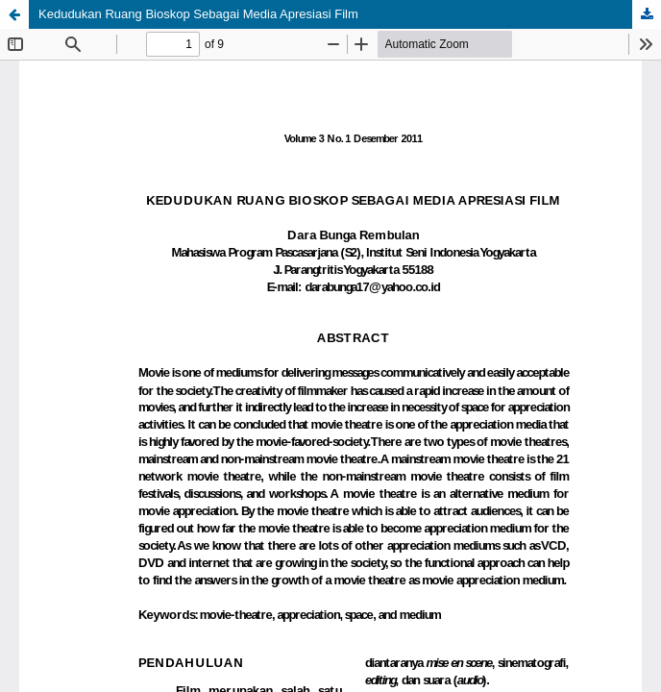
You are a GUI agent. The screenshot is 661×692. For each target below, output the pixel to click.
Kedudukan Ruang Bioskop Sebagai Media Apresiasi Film (198, 14)
